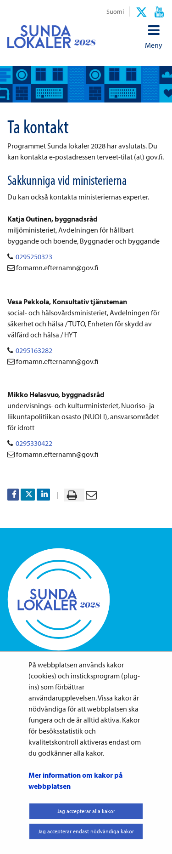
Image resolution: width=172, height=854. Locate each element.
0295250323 (34, 256)
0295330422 (34, 443)
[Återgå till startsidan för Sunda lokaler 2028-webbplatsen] (51, 36)
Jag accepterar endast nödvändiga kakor (86, 831)
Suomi (115, 11)
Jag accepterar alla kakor (86, 811)
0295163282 (34, 350)
